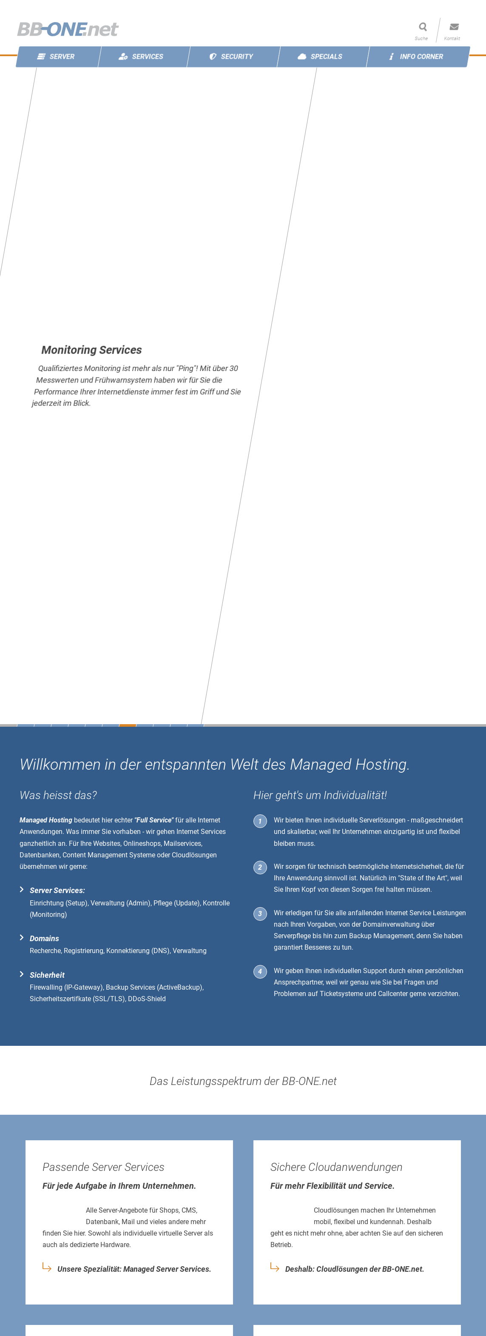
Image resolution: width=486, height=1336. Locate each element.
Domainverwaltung (391, 924)
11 (195, 725)
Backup (360, 936)
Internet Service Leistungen (425, 913)
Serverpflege (292, 936)
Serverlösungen (382, 820)
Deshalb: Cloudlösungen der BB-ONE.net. (354, 1269)
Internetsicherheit (416, 866)
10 (178, 725)
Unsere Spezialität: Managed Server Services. (134, 1269)
